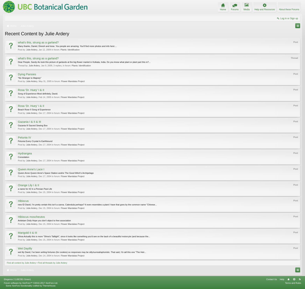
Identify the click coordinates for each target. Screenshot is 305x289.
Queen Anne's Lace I (31, 169)
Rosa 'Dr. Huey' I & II (31, 90)
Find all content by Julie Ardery (21, 263)
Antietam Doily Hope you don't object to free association (44, 220)
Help (282, 279)
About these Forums (289, 9)
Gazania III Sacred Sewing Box (32, 125)
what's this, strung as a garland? (38, 42)
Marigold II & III (27, 232)
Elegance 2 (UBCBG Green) (17, 279)
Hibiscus (23, 200)
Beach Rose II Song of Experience (34, 109)
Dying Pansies (27, 74)
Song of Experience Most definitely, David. (38, 94)
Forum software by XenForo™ (31, 283)
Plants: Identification (70, 49)
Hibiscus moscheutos (31, 216)
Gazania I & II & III (29, 121)
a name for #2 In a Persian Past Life (35, 189)
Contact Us (271, 279)
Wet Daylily (25, 248)
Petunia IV (24, 137)
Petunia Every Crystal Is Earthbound (35, 141)
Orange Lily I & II (28, 185)
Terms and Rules (293, 283)
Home (288, 279)
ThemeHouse (49, 286)
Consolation (23, 157)
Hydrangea (25, 153)
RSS (299, 279)
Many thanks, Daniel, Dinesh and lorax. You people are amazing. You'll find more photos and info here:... (67, 46)
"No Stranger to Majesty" (29, 78)
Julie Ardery (31, 49)
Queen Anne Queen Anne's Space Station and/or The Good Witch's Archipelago (56, 173)
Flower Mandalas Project (73, 81)
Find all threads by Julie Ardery (52, 263)
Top (294, 279)
